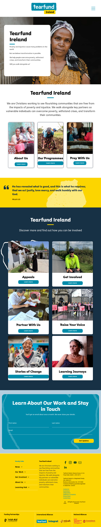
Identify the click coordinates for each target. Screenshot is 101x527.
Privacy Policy (66, 496)
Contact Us (66, 489)
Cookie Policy (66, 498)
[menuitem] (26, 467)
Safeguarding (66, 492)
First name (12, 423)
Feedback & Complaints (69, 494)
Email (11, 430)
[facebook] (65, 462)
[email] (80, 462)
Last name (56, 423)
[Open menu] (93, 8)
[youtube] (75, 462)
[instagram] (70, 462)
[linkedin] (65, 467)
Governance (66, 491)
